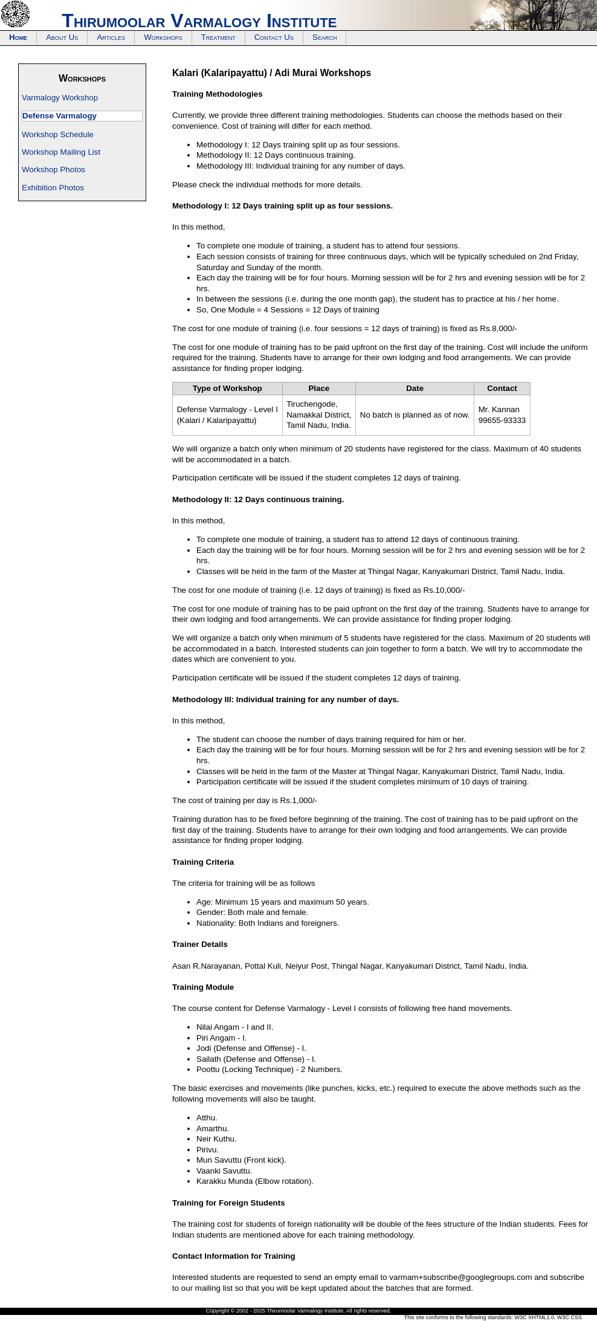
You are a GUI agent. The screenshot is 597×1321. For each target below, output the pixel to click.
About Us (62, 37)
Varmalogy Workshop (60, 97)
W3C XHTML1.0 (534, 1317)
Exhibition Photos (53, 187)
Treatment (218, 37)
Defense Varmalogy (59, 115)
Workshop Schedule (58, 134)
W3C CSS (569, 1317)
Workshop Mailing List (61, 152)
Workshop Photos (53, 169)
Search (324, 37)
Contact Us (274, 37)
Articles (111, 37)
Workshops (163, 37)
